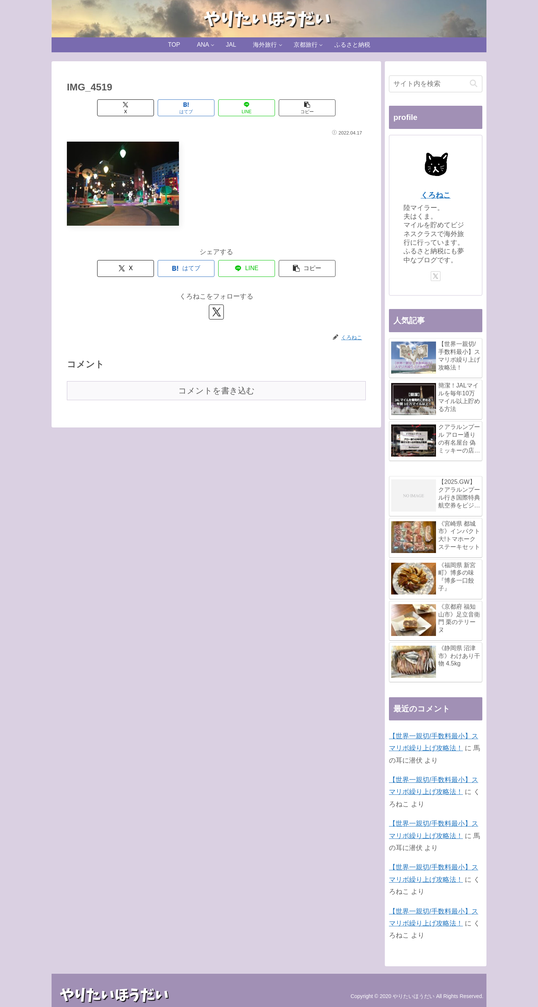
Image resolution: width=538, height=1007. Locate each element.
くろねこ (436, 195)
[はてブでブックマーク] (186, 107)
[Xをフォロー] (216, 312)
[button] (307, 107)
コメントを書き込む (216, 390)
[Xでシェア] (125, 107)
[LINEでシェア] (246, 107)
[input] (435, 83)
